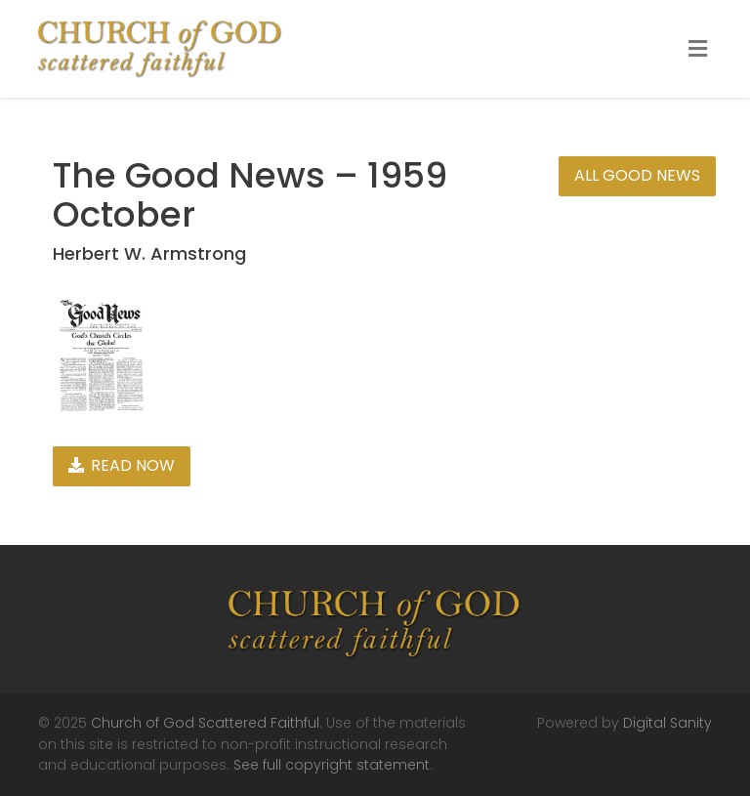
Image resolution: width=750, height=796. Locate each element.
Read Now (121, 465)
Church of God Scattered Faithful (205, 723)
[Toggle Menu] (698, 49)
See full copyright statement (331, 765)
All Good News (637, 175)
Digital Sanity (667, 723)
